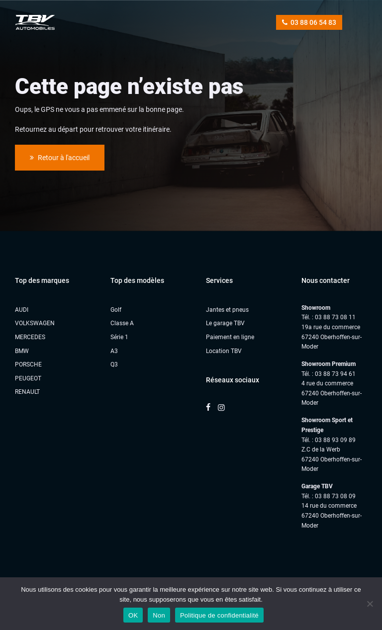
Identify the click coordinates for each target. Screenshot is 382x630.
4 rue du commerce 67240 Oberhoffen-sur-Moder (331, 393)
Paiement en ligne (230, 337)
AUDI (21, 309)
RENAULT (27, 391)
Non (159, 615)
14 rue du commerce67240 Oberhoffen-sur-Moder (331, 515)
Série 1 (119, 337)
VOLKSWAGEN (35, 323)
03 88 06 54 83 (309, 22)
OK (133, 615)
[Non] (370, 604)
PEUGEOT (28, 378)
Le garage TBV (225, 323)
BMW (22, 351)
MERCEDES (30, 337)
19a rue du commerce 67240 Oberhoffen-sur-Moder (331, 337)
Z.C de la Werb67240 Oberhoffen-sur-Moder (331, 459)
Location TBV (224, 351)
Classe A (122, 323)
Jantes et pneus (227, 309)
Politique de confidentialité (219, 615)
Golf (115, 309)
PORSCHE (28, 364)
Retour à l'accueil (60, 157)
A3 (114, 351)
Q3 (114, 364)
